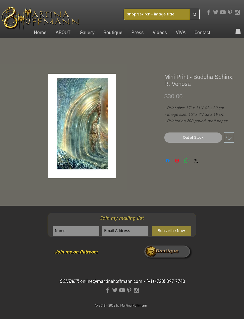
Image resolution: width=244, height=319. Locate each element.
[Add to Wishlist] (229, 137)
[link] (238, 31)
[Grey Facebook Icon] (208, 12)
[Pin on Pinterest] (177, 161)
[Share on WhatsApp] (186, 161)
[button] (63, 33)
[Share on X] (196, 161)
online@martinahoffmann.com (111, 282)
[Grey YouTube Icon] (222, 12)
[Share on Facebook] (168, 161)
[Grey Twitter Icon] (215, 12)
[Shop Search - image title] (153, 14)
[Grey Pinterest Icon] (230, 12)
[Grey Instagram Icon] (237, 12)
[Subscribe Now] (171, 231)
